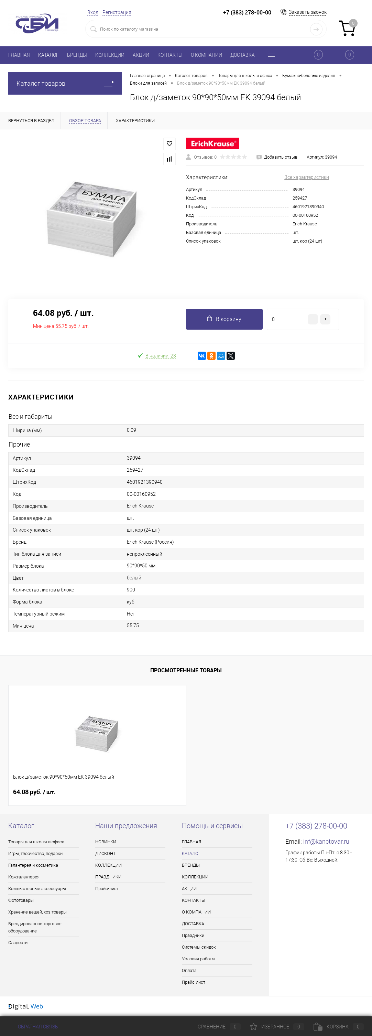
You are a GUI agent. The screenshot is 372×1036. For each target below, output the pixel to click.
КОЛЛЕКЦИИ (109, 55)
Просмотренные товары (186, 670)
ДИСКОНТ (105, 853)
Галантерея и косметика (33, 865)
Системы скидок (199, 947)
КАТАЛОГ (48, 55)
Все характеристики (306, 177)
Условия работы (198, 958)
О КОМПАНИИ (206, 55)
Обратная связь (33, 1026)
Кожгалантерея (24, 876)
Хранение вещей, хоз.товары (37, 912)
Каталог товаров (65, 83)
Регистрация (116, 12)
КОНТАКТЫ (170, 55)
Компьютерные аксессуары (37, 888)
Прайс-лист (107, 888)
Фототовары (21, 900)
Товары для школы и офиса (36, 841)
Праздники (193, 935)
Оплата (189, 970)
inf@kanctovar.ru (326, 841)
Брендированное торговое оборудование (35, 927)
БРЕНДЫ (77, 55)
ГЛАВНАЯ (19, 55)
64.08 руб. (34, 792)
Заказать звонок (308, 12)
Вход (92, 12)
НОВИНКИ (105, 841)
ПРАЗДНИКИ (108, 876)
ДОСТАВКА (242, 55)
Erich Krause (305, 223)
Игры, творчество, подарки (35, 853)
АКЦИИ (141, 55)
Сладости (18, 942)
